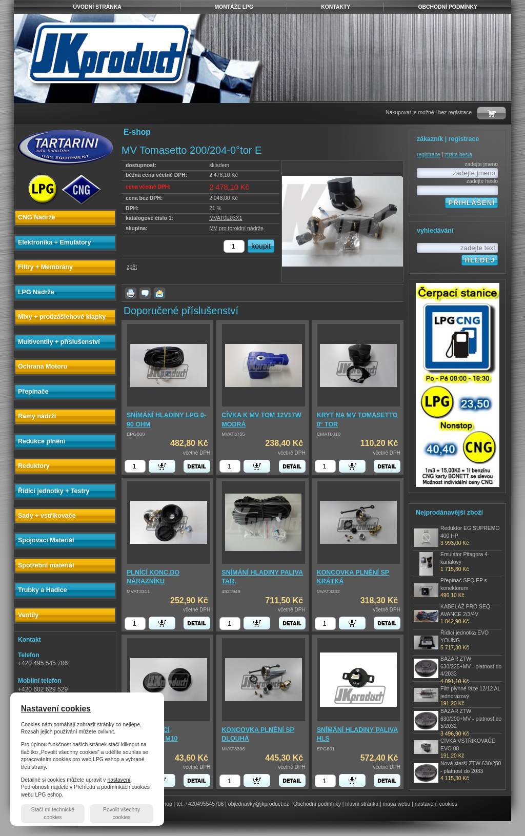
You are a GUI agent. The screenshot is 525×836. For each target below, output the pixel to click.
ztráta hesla (458, 154)
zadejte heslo (482, 181)
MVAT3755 (233, 434)
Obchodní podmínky (317, 804)
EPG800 (136, 434)
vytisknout (131, 293)
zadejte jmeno (481, 164)
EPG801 (326, 748)
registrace (428, 154)
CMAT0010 (329, 434)
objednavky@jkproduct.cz (258, 804)
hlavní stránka (361, 804)
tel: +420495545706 (200, 804)
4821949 (230, 591)
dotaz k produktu (145, 293)
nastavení (118, 780)
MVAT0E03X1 (225, 218)
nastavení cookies (436, 804)
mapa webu (397, 804)
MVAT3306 (233, 748)
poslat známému (159, 293)
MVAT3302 (328, 591)
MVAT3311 (138, 591)
